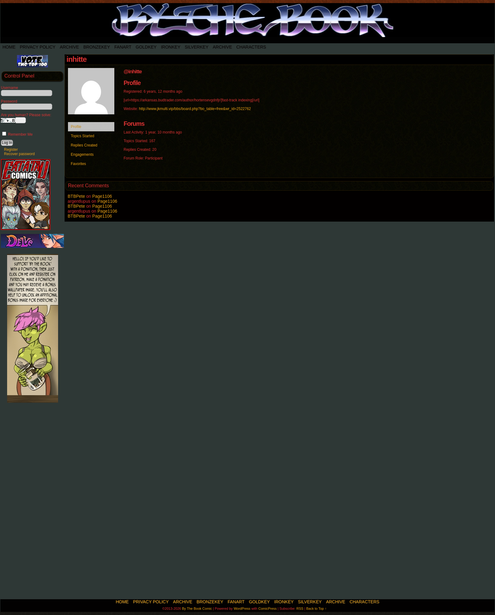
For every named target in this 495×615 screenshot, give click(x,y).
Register (11, 149)
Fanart (122, 47)
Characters (251, 47)
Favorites (78, 164)
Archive (69, 47)
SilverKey (197, 47)
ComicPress (267, 608)
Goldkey (146, 47)
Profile (76, 127)
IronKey (170, 47)
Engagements (82, 154)
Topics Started (82, 136)
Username (9, 88)
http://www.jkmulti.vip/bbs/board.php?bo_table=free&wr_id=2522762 (195, 109)
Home (8, 47)
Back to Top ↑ (316, 608)
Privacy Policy (37, 47)
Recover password (19, 154)
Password (9, 101)
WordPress (242, 608)
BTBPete (76, 196)
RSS (299, 608)
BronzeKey (96, 47)
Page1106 (102, 196)
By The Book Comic (197, 608)
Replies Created (84, 145)
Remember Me (17, 134)
